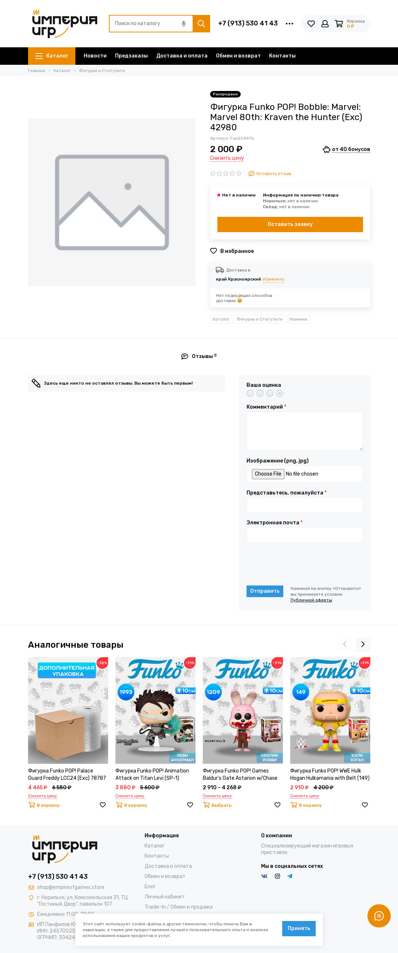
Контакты (282, 56)
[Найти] (201, 23)
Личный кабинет (165, 897)
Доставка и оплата (182, 56)
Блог (150, 886)
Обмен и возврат (238, 56)
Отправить (265, 591)
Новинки (298, 319)
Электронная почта (275, 523)
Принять (299, 928)
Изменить (273, 279)
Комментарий (266, 407)
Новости (95, 56)
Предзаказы (131, 56)
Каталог (51, 56)
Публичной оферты (311, 600)
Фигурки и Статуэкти (260, 319)
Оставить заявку (290, 224)
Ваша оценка (264, 385)
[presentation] (302, 564)
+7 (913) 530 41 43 (248, 23)
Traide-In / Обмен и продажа (179, 907)
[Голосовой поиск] (184, 23)
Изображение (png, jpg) (278, 461)
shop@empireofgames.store (71, 887)
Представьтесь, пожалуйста (287, 493)
